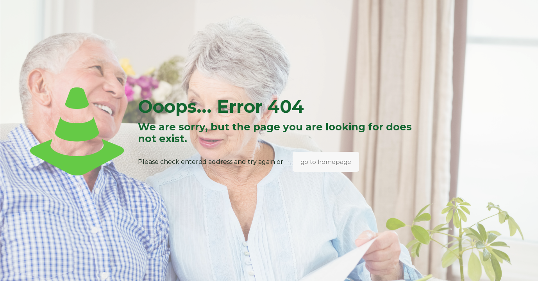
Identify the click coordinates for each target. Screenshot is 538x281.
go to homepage (325, 161)
